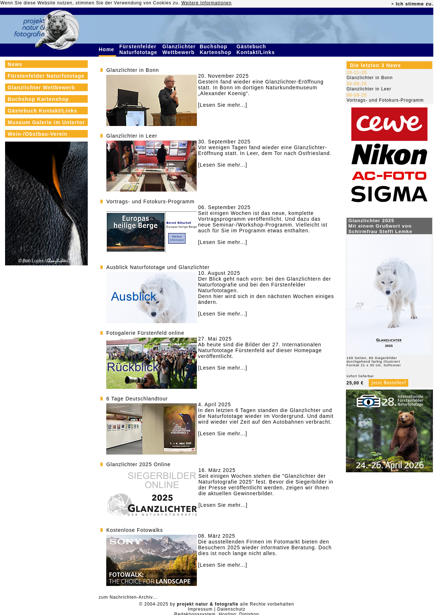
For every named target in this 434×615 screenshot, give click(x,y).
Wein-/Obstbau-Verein (37, 134)
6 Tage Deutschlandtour (137, 399)
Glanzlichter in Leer (131, 136)
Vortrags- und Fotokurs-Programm (150, 201)
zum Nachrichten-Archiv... (128, 597)
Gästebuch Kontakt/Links (256, 49)
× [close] (392, 4)
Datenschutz (231, 609)
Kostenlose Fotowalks (134, 530)
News (15, 64)
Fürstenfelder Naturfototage (139, 49)
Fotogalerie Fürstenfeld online (145, 333)
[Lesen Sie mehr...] (222, 105)
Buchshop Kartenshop (216, 49)
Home (107, 49)
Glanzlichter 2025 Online (138, 464)
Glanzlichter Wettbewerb (179, 49)
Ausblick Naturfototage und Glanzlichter (158, 267)
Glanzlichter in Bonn (132, 70)
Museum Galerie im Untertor (46, 122)
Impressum (200, 609)
